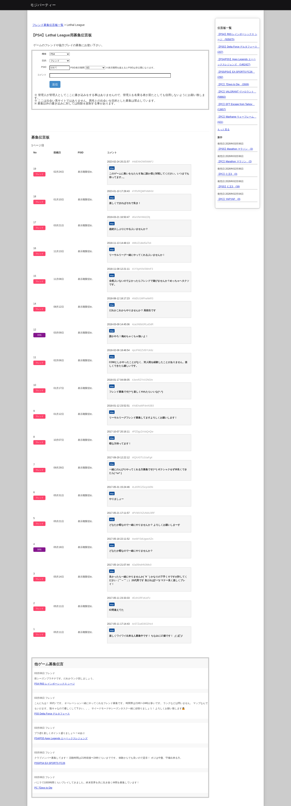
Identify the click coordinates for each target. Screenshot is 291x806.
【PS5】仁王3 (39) (228, 186)
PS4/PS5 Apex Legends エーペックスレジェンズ (61, 738)
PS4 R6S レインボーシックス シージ (54, 683)
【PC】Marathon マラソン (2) (234, 161)
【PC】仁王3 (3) (227, 174)
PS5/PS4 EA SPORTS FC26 (49, 763)
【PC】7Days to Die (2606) (233, 84)
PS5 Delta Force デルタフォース (52, 713)
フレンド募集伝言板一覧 (47, 25)
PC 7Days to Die (43, 787)
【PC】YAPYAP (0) (228, 199)
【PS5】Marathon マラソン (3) (235, 149)
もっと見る (223, 129)
